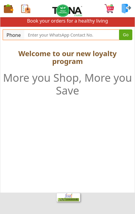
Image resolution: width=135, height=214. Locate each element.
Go (125, 34)
